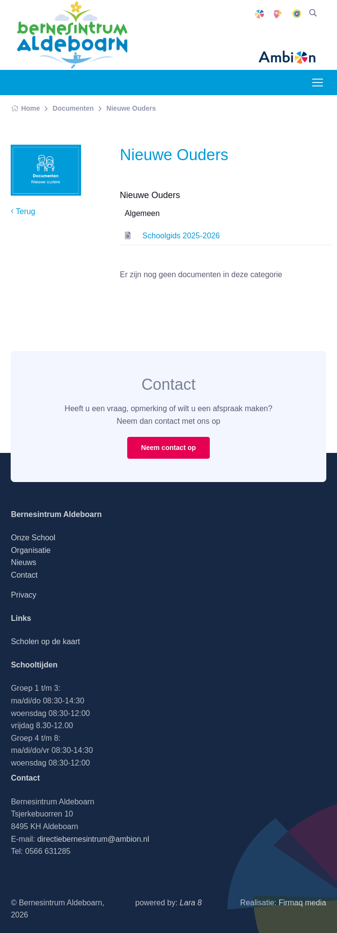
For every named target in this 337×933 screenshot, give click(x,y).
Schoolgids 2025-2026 (180, 236)
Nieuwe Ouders (131, 108)
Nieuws (23, 562)
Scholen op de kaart (45, 641)
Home (25, 108)
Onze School (33, 537)
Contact (24, 575)
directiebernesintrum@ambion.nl (93, 839)
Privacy (23, 595)
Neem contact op (168, 447)
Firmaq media (302, 903)
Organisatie (31, 550)
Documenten (73, 108)
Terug (23, 211)
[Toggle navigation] (317, 82)
